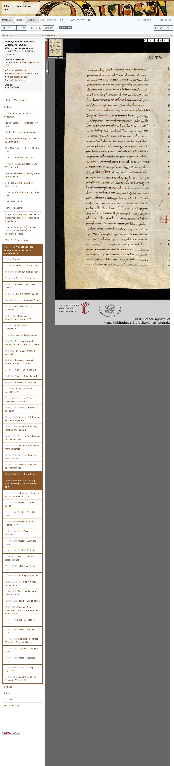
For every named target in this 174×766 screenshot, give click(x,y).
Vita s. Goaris (16, 240)
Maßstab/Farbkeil (12, 705)
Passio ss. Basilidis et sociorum (22, 409)
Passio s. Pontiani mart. (21, 278)
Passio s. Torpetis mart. (21, 335)
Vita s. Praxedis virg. (21, 474)
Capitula (12, 259)
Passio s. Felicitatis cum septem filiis (20, 466)
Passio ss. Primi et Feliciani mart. (19, 390)
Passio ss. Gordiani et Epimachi (20, 352)
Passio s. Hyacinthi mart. (21, 575)
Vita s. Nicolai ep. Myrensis (19, 669)
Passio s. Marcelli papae (21, 294)
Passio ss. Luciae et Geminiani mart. (21, 593)
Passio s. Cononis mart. (21, 376)
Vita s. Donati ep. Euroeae (19, 533)
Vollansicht (78, 19)
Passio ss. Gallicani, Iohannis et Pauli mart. (21, 428)
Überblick (20, 20)
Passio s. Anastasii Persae (22, 300)
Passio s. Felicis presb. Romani (21, 286)
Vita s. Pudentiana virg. (21, 370)
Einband (8, 107)
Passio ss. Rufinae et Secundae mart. (21, 457)
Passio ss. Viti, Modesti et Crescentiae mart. (22, 419)
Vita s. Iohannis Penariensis (17, 327)
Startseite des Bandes (17, 70)
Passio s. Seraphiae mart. (20, 514)
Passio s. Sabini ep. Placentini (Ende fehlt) (20, 678)
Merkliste (144, 20)
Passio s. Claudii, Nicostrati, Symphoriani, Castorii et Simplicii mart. (21, 610)
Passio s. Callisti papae (22, 601)
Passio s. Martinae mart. (22, 265)
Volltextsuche (20, 100)
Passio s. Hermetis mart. (20, 132)
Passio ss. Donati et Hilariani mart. (20, 523)
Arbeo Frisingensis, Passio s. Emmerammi (21, 140)
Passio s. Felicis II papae (19, 504)
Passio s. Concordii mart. (22, 272)
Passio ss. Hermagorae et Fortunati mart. (22, 175)
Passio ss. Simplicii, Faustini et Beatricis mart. (22, 495)
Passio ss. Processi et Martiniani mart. (22, 447)
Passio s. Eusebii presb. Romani (19, 558)
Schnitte (8, 699)
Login (164, 20)
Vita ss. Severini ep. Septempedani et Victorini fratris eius (20, 483)
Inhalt (7, 100)
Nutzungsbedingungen (17, 77)
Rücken (7, 693)
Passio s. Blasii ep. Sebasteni (19, 308)
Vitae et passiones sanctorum (17, 115)
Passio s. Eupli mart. (21, 550)
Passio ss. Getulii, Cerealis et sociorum (19, 400)
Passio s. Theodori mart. (20, 621)
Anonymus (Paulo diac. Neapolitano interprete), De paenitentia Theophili (21, 230)
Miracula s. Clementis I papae (22, 650)
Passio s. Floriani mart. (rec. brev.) (21, 124)
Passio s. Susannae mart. (20, 542)
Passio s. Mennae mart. (19, 631)
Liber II (14, 208)
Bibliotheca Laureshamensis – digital (18, 8)
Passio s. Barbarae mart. (20, 659)
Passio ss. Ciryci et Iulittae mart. (22, 150)
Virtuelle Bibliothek (16, 80)
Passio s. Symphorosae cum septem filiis (22, 438)
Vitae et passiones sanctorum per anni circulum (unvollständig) (18, 250)
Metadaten (7, 20)
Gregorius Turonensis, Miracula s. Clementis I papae (21, 640)
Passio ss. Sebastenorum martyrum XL (18, 317)
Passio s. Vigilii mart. (20, 157)
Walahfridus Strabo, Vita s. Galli (22, 194)
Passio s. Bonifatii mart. (21, 382)
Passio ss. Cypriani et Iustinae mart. (21, 583)
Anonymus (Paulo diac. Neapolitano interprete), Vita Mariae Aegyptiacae (22, 217)
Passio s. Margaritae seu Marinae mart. (22, 165)
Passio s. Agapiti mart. (20, 568)
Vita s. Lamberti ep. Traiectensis (19, 184)
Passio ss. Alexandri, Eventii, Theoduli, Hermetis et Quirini (22, 343)
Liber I (14, 201)
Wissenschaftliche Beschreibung (22, 73)
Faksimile (32, 20)
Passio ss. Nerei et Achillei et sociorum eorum (19, 362)
